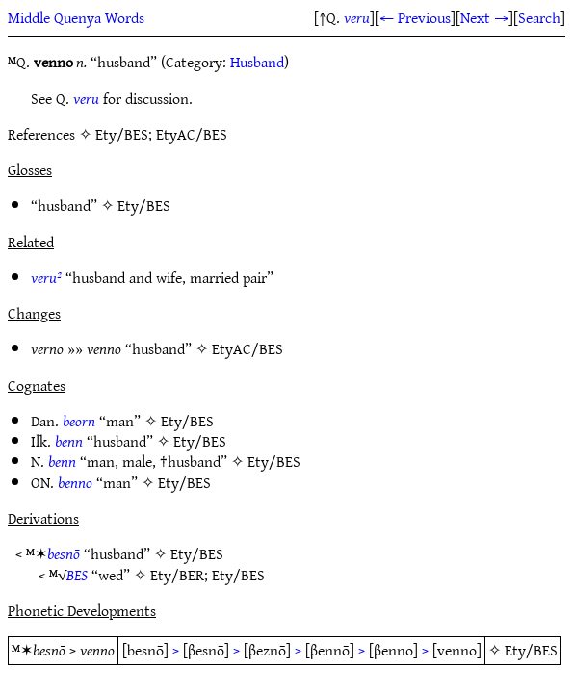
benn (69, 440)
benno (75, 482)
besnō (63, 553)
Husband (257, 61)
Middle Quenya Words (76, 17)
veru (357, 17)
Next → (484, 17)
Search (539, 17)
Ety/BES (143, 205)
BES (77, 574)
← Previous (415, 17)
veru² (46, 277)
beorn (79, 420)
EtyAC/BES (247, 348)
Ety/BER (177, 574)
